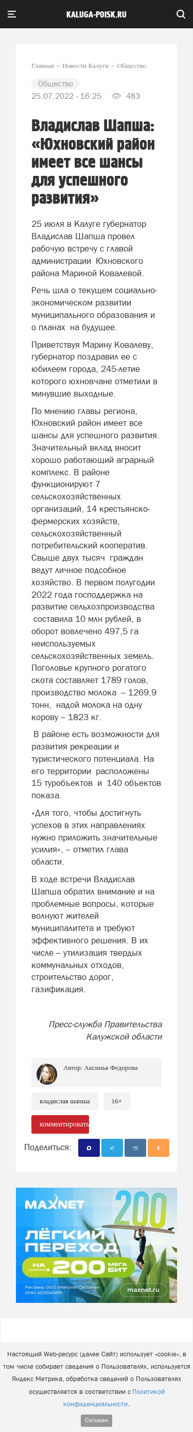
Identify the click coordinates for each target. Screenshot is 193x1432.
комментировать (64, 1124)
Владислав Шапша (65, 1101)
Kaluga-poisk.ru (96, 15)
